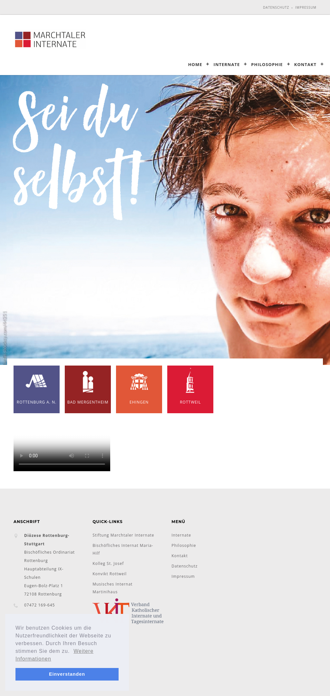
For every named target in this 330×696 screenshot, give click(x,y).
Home (195, 64)
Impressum (305, 7)
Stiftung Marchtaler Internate (123, 535)
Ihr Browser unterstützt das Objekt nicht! (62, 447)
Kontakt (305, 64)
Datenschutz (276, 7)
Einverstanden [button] (67, 674)
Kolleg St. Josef (108, 563)
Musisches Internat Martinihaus (112, 588)
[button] (72, 652)
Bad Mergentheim (88, 385)
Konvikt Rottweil (109, 574)
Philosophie (267, 64)
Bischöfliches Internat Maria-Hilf (122, 549)
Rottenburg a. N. (36, 385)
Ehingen (139, 385)
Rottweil (190, 385)
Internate (227, 64)
